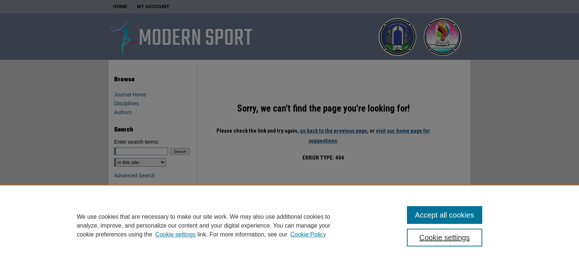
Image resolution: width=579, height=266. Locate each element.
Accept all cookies (444, 215)
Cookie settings (175, 234)
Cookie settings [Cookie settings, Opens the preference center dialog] (444, 237)
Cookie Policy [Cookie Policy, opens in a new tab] (308, 234)
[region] (289, 225)
